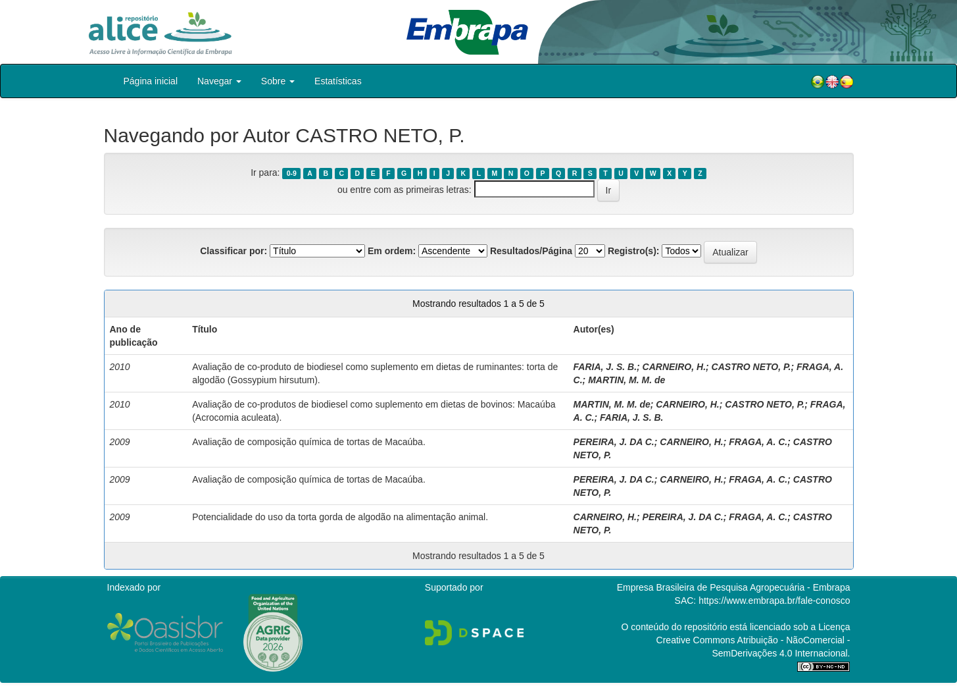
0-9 (292, 173)
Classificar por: (233, 251)
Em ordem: (392, 251)
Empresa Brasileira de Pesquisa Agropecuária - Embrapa (733, 587)
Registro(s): (634, 251)
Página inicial (151, 81)
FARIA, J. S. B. (605, 366)
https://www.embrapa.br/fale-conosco (774, 600)
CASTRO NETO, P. (751, 366)
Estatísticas (338, 81)
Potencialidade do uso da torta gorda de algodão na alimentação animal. (340, 517)
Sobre (278, 81)
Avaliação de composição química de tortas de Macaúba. (309, 442)
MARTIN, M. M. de (626, 380)
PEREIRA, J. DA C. (614, 442)
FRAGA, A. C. (758, 442)
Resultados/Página (531, 251)
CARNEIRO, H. (674, 366)
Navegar (219, 81)
